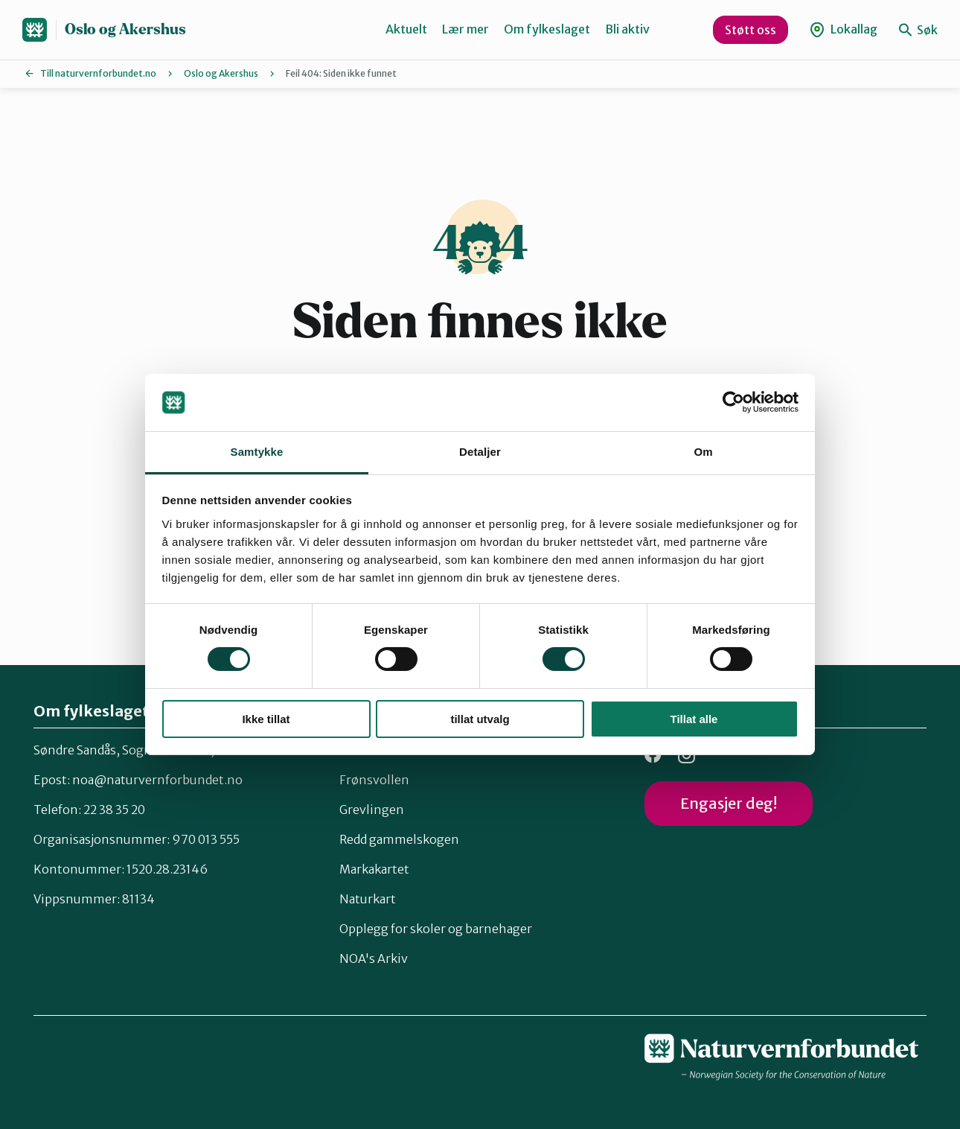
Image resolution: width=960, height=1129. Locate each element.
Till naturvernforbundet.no (98, 73)
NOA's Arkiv (373, 958)
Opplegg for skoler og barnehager (435, 928)
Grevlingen (371, 809)
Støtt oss (750, 29)
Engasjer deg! (728, 803)
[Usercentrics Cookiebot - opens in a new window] (733, 402)
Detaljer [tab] (480, 451)
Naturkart (367, 898)
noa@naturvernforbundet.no (157, 779)
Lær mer (465, 29)
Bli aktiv (627, 29)
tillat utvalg (479, 719)
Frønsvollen (374, 779)
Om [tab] (703, 451)
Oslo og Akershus (125, 29)
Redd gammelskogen (399, 839)
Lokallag (843, 29)
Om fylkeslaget (547, 29)
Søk (918, 29)
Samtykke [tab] (257, 451)
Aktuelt (406, 29)
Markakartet (374, 869)
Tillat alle (694, 719)
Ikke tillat (265, 719)
